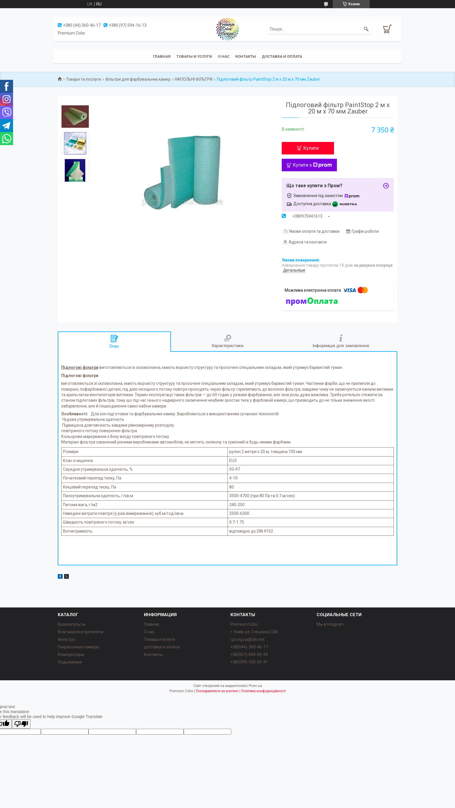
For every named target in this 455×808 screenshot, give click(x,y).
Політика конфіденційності (263, 691)
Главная (162, 56)
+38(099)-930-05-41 (249, 662)
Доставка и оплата (282, 56)
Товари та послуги (83, 79)
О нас (224, 56)
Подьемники (70, 662)
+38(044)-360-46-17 (249, 647)
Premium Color (244, 624)
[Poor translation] (21, 724)
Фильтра (66, 639)
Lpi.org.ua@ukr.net (247, 639)
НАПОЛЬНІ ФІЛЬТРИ (193, 79)
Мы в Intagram (330, 624)
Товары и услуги (194, 56)
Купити (311, 148)
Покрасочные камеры (78, 647)
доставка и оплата (162, 647)
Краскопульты (71, 624)
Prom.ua (255, 686)
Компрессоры (71, 654)
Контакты (245, 56)
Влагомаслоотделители (80, 632)
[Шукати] (366, 29)
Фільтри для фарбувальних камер (138, 79)
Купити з (312, 165)
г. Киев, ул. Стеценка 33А (254, 632)
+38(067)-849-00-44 (249, 654)
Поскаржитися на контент (217, 691)
